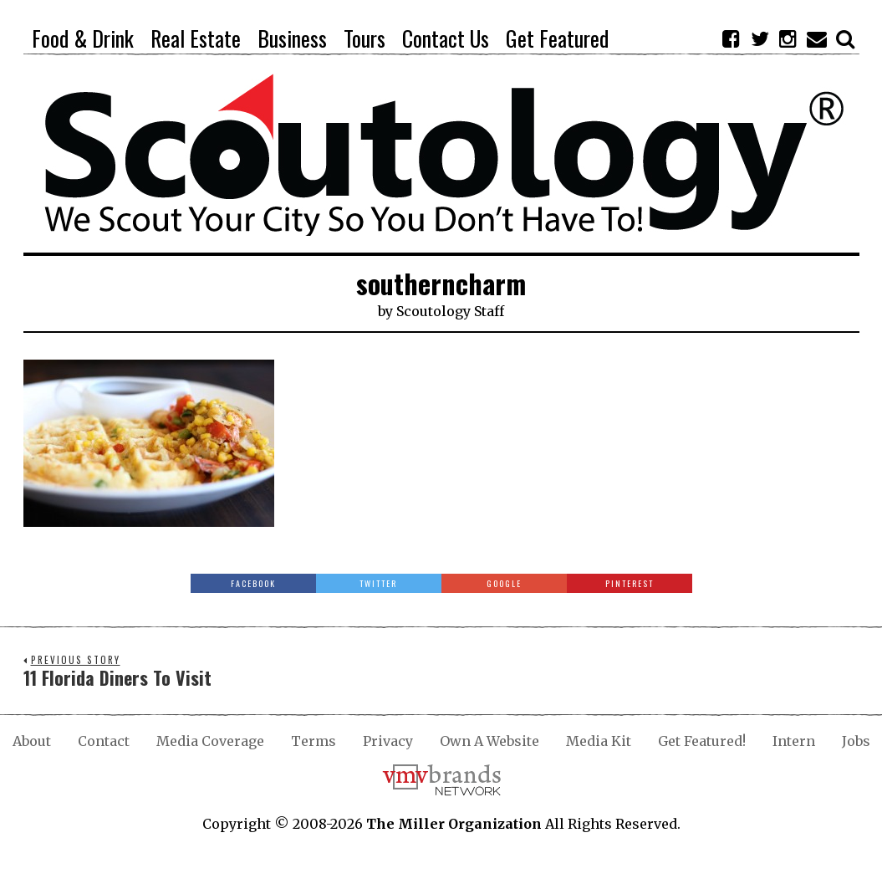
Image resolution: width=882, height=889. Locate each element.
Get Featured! (702, 741)
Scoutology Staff (450, 311)
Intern (793, 741)
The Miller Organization (454, 823)
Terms (313, 741)
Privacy (388, 741)
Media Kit (598, 741)
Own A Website (489, 741)
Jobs (856, 741)
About (32, 741)
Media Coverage (210, 741)
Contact (104, 741)
